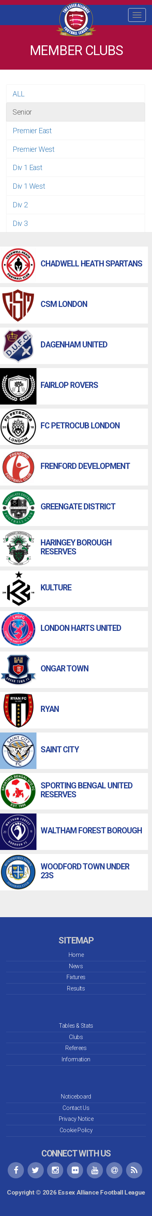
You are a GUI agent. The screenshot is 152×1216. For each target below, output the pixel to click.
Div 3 (20, 223)
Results (76, 988)
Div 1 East (27, 167)
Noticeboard (76, 1096)
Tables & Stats (76, 1025)
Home (76, 955)
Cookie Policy (76, 1130)
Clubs (76, 1037)
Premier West (34, 149)
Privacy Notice (76, 1119)
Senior (22, 112)
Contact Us (75, 1108)
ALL (19, 93)
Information (76, 1059)
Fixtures (76, 977)
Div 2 (20, 204)
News (76, 966)
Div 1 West (29, 186)
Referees (75, 1048)
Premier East (32, 130)
